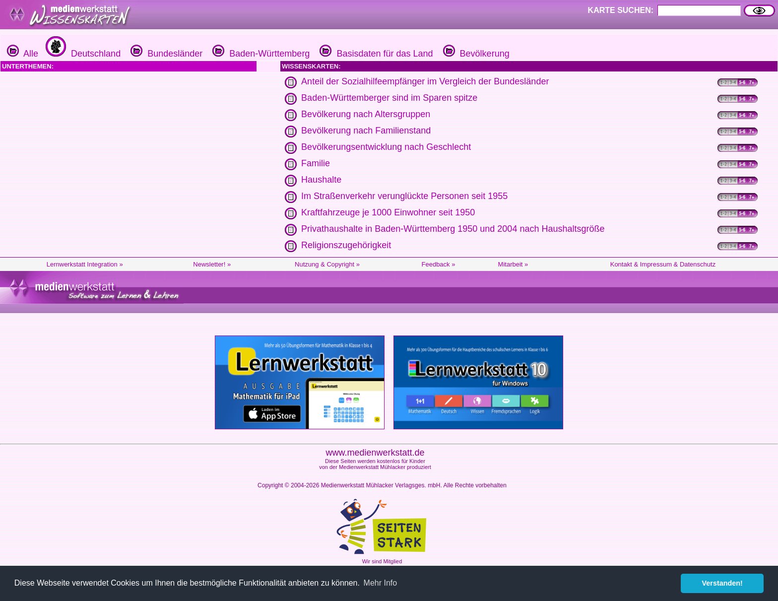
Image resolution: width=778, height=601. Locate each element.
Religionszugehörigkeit (346, 245)
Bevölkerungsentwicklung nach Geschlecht (386, 147)
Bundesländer (165, 54)
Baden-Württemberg (260, 54)
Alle (22, 54)
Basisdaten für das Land (375, 54)
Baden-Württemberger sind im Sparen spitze (389, 98)
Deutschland (82, 54)
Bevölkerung (475, 54)
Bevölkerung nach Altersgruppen (365, 114)
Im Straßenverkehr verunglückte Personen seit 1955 (404, 196)
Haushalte (321, 180)
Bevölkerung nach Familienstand (366, 130)
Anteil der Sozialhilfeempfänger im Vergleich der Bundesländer (425, 81)
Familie (315, 163)
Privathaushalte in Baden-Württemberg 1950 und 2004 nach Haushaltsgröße (452, 229)
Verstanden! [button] (722, 583)
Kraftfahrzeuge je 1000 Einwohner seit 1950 (388, 212)
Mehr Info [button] (380, 583)
